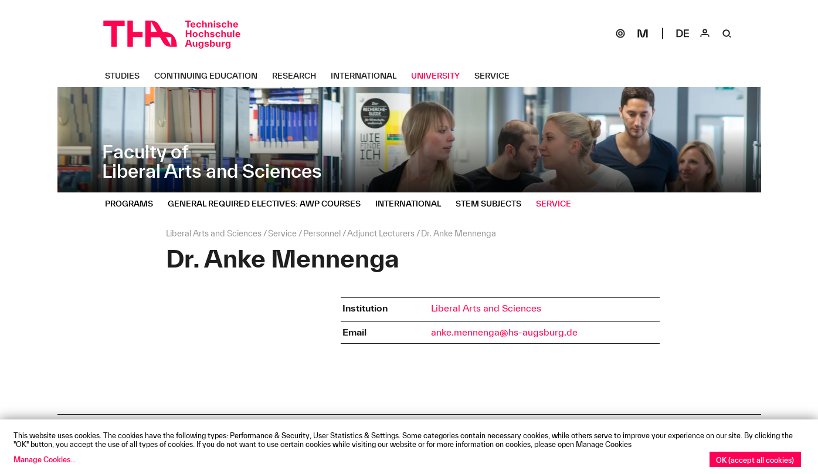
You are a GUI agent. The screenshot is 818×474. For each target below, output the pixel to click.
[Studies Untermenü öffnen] (126, 76)
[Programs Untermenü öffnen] (133, 203)
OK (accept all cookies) (755, 460)
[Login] (705, 33)
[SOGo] (620, 33)
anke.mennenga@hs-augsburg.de (504, 332)
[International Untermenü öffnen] (368, 76)
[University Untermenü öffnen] (439, 76)
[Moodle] (643, 33)
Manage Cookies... (44, 459)
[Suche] (727, 33)
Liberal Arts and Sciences (486, 308)
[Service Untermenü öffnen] (496, 76)
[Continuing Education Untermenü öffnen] (210, 76)
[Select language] (682, 33)
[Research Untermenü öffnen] (298, 76)
